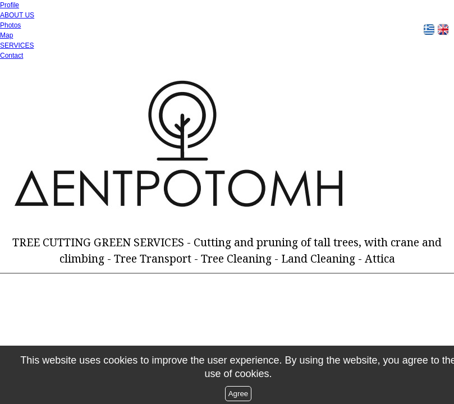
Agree (238, 393)
